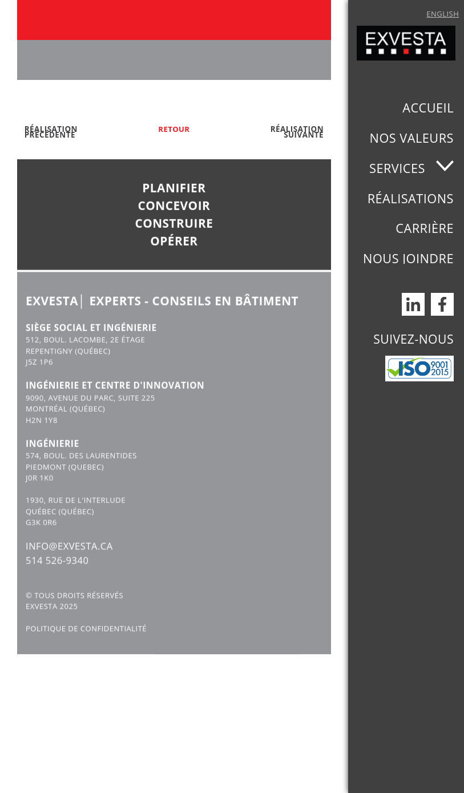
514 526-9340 (58, 577)
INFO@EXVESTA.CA (70, 563)
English (442, 14)
